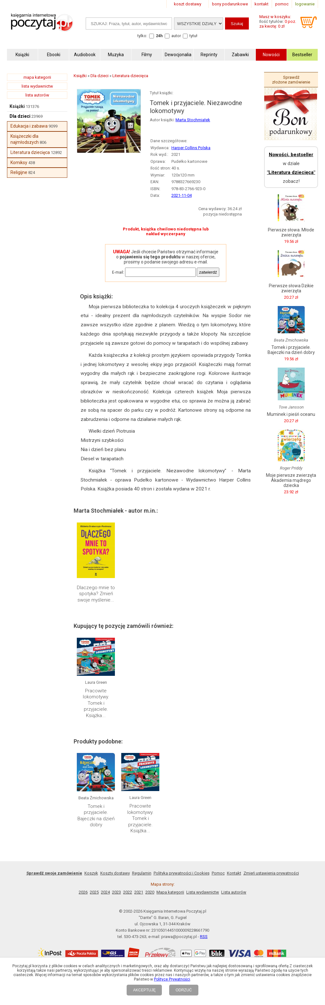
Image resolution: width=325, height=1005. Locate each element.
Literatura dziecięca (30, 152)
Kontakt (234, 873)
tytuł (193, 35)
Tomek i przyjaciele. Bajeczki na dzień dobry (96, 815)
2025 (94, 892)
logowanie (305, 4)
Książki (17, 106)
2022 (127, 892)
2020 (149, 892)
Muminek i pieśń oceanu (291, 414)
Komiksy (18, 162)
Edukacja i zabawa (29, 126)
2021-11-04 (181, 195)
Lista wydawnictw (202, 892)
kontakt (262, 4)
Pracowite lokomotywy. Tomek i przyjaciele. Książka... (96, 703)
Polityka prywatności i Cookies (181, 873)
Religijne (18, 172)
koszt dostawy (187, 4)
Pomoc (218, 873)
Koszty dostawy (115, 873)
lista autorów (37, 95)
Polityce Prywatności (172, 979)
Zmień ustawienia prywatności (271, 873)
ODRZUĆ (184, 990)
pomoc (282, 4)
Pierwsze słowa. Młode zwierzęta (291, 232)
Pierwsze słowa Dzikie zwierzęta (291, 288)
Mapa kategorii (170, 892)
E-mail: (118, 272)
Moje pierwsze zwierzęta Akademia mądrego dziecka (291, 480)
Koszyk (91, 873)
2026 (83, 892)
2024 (105, 892)
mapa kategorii (37, 77)
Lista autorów (233, 892)
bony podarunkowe (230, 4)
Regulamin (141, 873)
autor (176, 35)
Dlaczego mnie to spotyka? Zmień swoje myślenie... (96, 594)
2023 (116, 892)
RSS (204, 936)
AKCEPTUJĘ (144, 990)
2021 (138, 892)
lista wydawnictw (37, 86)
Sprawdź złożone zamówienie (291, 79)
